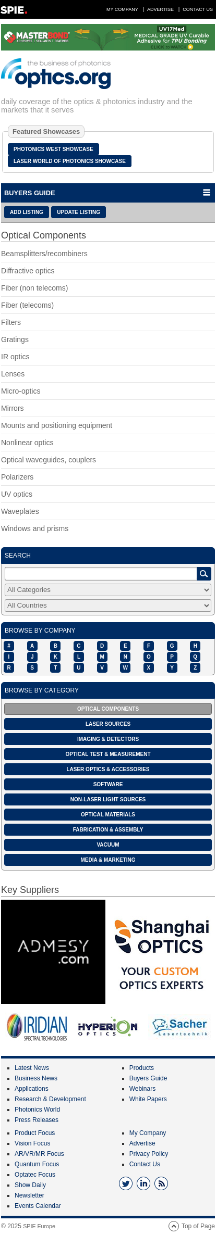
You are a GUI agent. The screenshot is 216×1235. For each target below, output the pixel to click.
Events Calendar (38, 1205)
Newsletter (29, 1195)
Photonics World (37, 1109)
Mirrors (12, 408)
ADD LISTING (26, 212)
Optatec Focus (35, 1174)
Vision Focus (32, 1143)
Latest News (32, 1068)
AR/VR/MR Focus (39, 1153)
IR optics (15, 356)
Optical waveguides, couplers (48, 460)
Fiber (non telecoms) (34, 288)
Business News (36, 1078)
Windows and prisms (34, 528)
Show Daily (30, 1185)
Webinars (142, 1088)
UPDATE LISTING (78, 212)
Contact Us (198, 9)
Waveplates (20, 511)
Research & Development (50, 1099)
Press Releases (36, 1120)
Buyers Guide (148, 1078)
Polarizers (17, 477)
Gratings (15, 339)
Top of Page (198, 1226)
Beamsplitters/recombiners (44, 253)
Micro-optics (20, 391)
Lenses (13, 374)
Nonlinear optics (27, 442)
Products (141, 1068)
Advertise (160, 9)
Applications (32, 1088)
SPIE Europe (39, 1226)
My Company (122, 9)
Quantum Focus (37, 1164)
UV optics (16, 494)
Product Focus (35, 1133)
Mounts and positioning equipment (56, 425)
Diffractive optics (27, 271)
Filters (11, 322)
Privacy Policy (149, 1153)
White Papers (148, 1099)
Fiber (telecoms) (27, 305)
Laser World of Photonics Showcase (70, 161)
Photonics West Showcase (53, 149)
